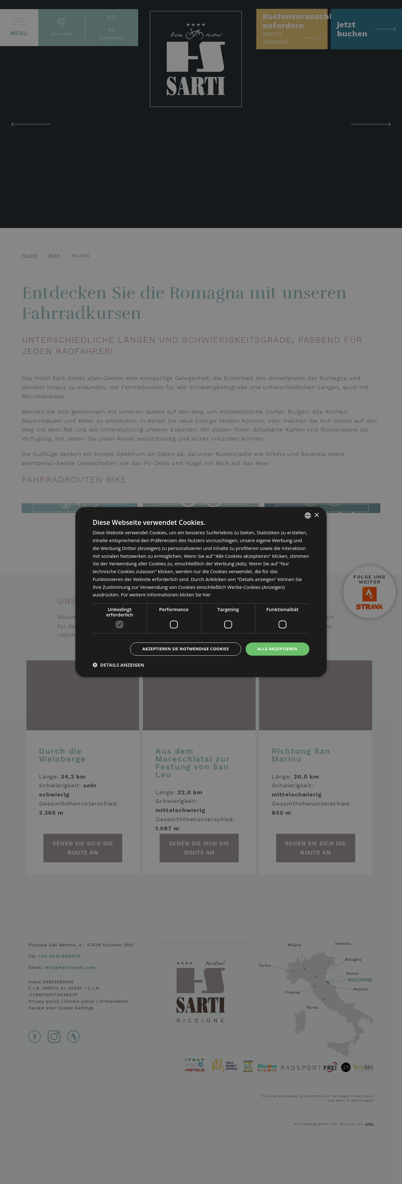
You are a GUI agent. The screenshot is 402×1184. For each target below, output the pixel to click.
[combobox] (308, 515)
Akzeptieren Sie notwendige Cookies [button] (179, 649)
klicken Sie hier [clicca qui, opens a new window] (196, 594)
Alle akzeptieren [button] (276, 649)
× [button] (316, 514)
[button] (118, 665)
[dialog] (201, 592)
